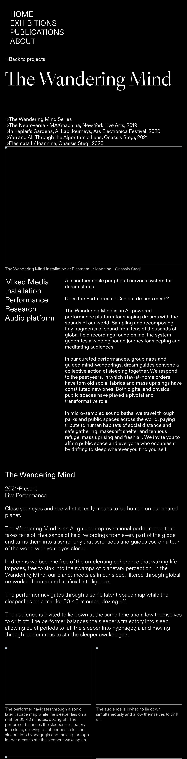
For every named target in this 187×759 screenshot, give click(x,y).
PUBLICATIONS (37, 33)
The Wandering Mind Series (40, 119)
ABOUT (22, 42)
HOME (21, 14)
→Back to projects (25, 59)
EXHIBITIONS (33, 23)
